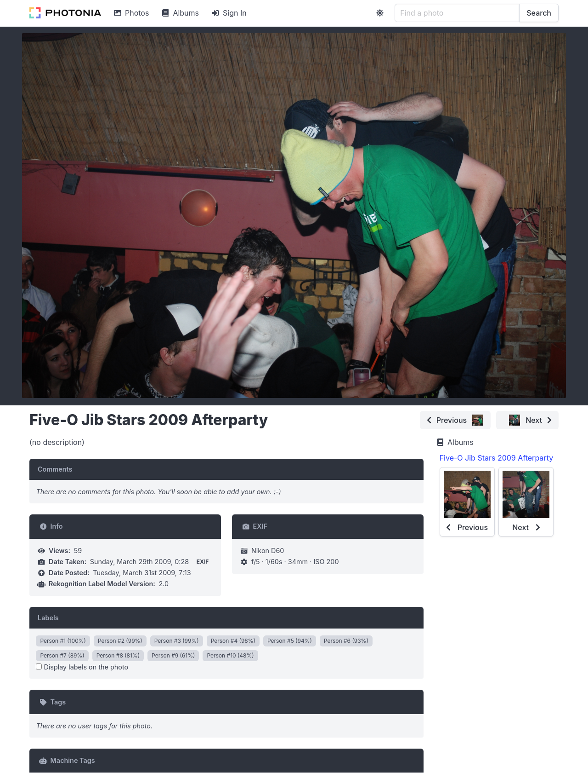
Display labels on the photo (82, 667)
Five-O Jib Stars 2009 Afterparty (496, 457)
